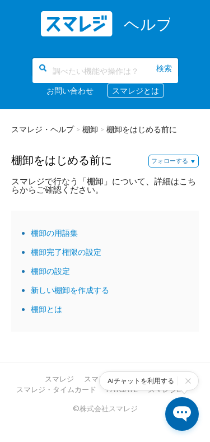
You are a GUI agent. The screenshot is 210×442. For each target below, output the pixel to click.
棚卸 (90, 129)
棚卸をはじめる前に (141, 129)
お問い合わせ (70, 90)
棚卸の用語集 (54, 233)
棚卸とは (46, 309)
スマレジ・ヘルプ (42, 129)
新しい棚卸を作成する (70, 290)
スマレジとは (135, 90)
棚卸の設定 (50, 271)
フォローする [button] (169, 160)
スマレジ (59, 378)
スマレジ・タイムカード (56, 389)
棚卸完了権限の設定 (66, 252)
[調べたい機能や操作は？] (105, 70)
